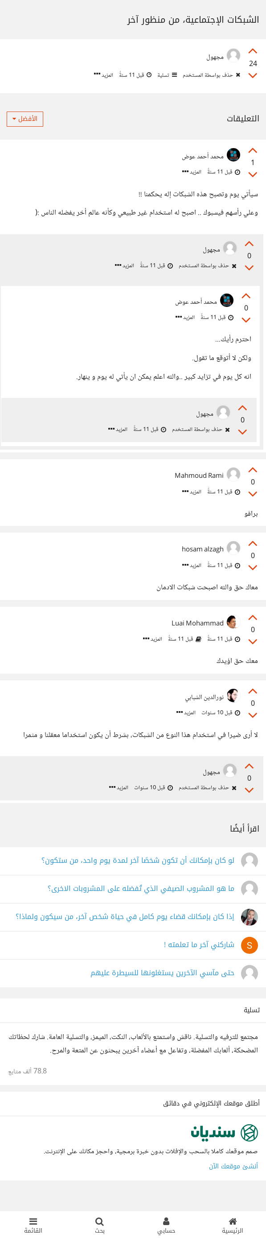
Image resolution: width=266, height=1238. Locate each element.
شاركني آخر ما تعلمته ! (199, 961)
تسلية (166, 75)
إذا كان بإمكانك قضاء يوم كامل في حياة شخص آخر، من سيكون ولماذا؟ (125, 933)
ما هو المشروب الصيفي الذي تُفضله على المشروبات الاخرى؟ (141, 905)
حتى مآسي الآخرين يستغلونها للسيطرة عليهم (162, 989)
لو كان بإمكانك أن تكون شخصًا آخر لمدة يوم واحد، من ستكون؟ (137, 877)
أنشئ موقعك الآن (233, 1182)
